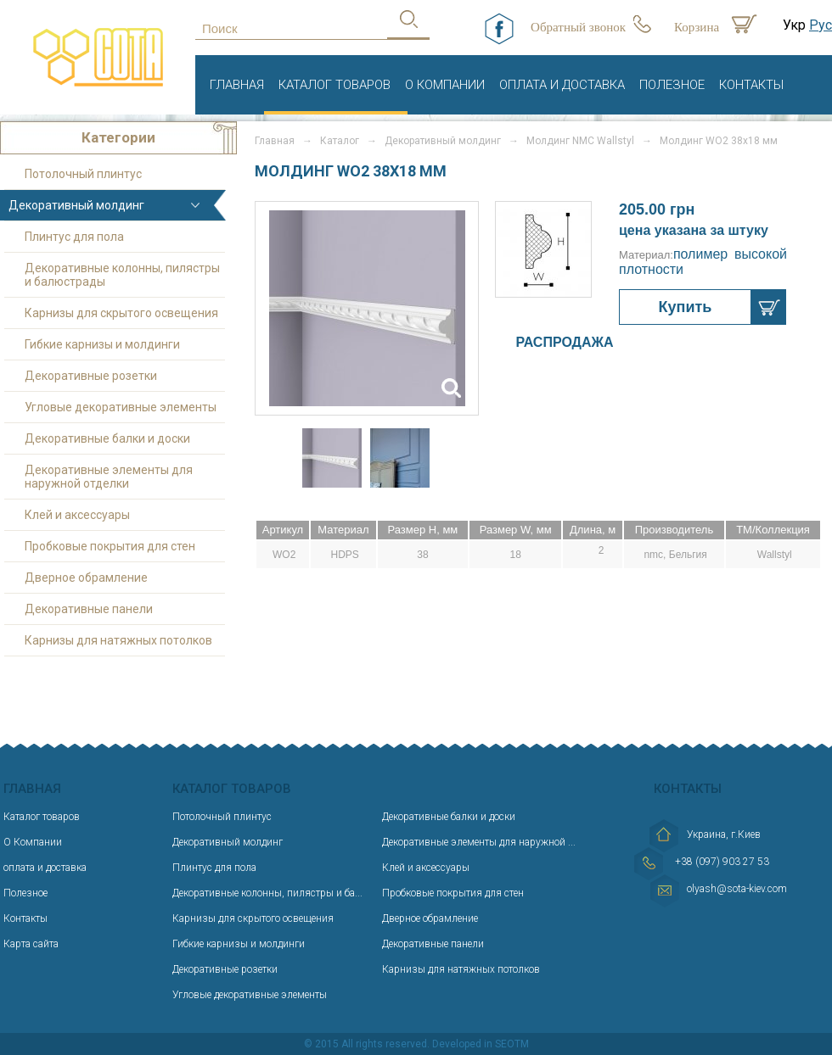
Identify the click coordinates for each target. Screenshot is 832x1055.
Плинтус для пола (74, 236)
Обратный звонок (578, 27)
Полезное (672, 84)
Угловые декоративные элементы (120, 407)
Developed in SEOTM (480, 1044)
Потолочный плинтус (83, 174)
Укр (794, 25)
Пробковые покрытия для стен (110, 546)
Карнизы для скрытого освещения (121, 313)
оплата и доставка (562, 84)
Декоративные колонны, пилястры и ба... (267, 893)
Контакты (751, 84)
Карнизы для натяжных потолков (118, 640)
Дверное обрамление (86, 577)
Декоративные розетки (91, 375)
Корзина (696, 27)
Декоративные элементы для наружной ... (479, 842)
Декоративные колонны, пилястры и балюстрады (122, 274)
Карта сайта (31, 944)
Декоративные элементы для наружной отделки (109, 476)
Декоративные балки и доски (107, 438)
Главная (237, 84)
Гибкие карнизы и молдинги (102, 344)
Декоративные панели (89, 609)
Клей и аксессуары (77, 515)
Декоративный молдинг (443, 141)
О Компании (445, 84)
